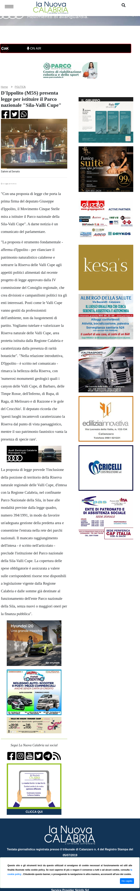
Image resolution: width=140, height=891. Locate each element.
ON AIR (34, 48)
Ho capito (127, 881)
